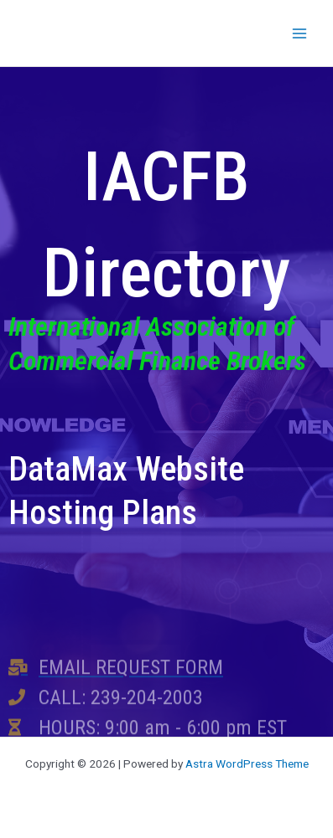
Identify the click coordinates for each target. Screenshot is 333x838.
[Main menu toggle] (300, 33)
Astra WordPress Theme (247, 763)
